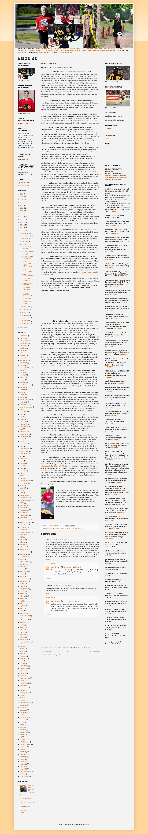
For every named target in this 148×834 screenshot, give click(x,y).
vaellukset (23, 747)
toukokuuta (25, 312)
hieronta (22, 390)
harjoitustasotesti (25, 385)
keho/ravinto (24, 436)
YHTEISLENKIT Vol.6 (27, 802)
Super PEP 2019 (25, 675)
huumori (22, 397)
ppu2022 (22, 627)
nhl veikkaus (24, 549)
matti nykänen (24, 510)
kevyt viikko (23, 444)
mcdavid (22, 512)
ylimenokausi (24, 776)
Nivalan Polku (22, 52)
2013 (22, 230)
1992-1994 (108, 179)
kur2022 (22, 466)
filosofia (22, 375)
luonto (22, 490)
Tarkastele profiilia (23, 185)
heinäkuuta (25, 307)
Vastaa (48, 559)
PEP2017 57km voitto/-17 (96, 50)
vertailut (22, 757)
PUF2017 (23, 632)
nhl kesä (22, 542)
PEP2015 (23, 591)
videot (22, 759)
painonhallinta (24, 579)
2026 (22, 194)
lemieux (22, 478)
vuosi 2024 (23, 769)
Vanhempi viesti (94, 651)
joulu (21, 409)
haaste (22, 380)
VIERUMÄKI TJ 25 (28, 254)
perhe (22, 611)
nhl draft (22, 539)
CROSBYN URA (25, 367)
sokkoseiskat (24, 668)
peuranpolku (24, 613)
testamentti (23, 705)
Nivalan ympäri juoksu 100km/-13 (81, 48)
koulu (21, 461)
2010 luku (23, 348)
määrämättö (24, 534)
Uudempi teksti (46, 651)
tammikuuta (26, 323)
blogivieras (23, 363)
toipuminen (23, 712)
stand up (22, 671)
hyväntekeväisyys (25, 399)
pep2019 (22, 601)
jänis (21, 429)
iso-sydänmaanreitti (26, 407)
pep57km (23, 608)
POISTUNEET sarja (26, 616)
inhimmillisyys (24, 404)
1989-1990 (118, 177)
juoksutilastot (24, 426)
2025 (22, 197)
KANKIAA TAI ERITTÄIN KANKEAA (26, 289)
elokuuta (25, 244)
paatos (22, 576)
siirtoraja (22, 663)
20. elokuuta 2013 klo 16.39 (72, 601)
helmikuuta (25, 321)
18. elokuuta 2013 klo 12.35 (72, 567)
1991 (125, 177)
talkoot (22, 690)
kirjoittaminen (24, 453)
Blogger (86, 824)
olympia (22, 569)
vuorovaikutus (24, 761)
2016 (22, 222)
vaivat (80, 528)
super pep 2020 (25, 678)
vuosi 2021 (23, 764)
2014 (22, 228)
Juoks (22, 419)
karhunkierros (24, 434)
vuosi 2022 (23, 766)
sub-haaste (23, 673)
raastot (69, 528)
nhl (21, 537)
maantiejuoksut (24, 498)
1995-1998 (117, 179)
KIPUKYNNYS (26, 298)
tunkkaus (23, 720)
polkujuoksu (23, 620)
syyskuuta (25, 241)
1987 (107, 177)
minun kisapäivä (25, 520)
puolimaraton (24, 639)
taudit (21, 698)
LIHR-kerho (23, 483)
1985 (117, 175)
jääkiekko (23, 431)
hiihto (21, 392)
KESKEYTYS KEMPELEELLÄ (27, 279)
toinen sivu (23, 710)
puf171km (23, 630)
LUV (21, 493)
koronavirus (23, 458)
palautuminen (62, 528)
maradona (23, 505)
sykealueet (23, 685)
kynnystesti (23, 471)
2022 (22, 205)
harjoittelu (23, 382)
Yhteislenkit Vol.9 (25, 798)
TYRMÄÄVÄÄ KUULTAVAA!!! (27, 270)
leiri (21, 476)
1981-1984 (108, 175)
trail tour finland (25, 717)
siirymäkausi (24, 666)
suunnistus (23, 680)
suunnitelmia (24, 683)
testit (21, 707)
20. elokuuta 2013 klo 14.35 (62, 585)
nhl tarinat (23, 547)
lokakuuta (25, 239)
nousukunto (23, 564)
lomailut (22, 488)
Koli (21, 456)
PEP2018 (23, 598)
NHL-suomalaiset (25, 552)
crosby (22, 365)
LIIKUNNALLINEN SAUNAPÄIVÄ (27, 258)
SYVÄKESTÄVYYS (28, 251)
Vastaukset (51, 563)
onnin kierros (24, 571)
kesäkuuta (25, 309)
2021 (22, 208)
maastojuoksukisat (26, 500)
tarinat (22, 695)
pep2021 (22, 603)
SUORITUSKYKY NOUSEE (27, 284)
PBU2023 (23, 586)
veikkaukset (23, 754)
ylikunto (22, 774)
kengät (22, 439)
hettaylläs (23, 387)
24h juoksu (23, 350)
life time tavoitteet (25, 480)
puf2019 (22, 637)
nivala (22, 559)
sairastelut (74, 528)
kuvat (21, 468)
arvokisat (23, 355)
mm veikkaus (24, 525)
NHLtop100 (23, 557)
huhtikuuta (25, 315)
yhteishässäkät (24, 771)
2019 (22, 214)
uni (21, 737)
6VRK (22, 353)
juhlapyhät (23, 412)
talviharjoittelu (24, 693)
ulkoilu (22, 727)
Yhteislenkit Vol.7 (25, 806)
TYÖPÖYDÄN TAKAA (26, 247)
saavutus (23, 656)
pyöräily (22, 646)
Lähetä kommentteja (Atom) (53, 655)
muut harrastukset (25, 532)
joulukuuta (25, 233)
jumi (21, 417)
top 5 (21, 715)
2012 (22, 327)
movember (23, 527)
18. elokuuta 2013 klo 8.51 (58, 539)
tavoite (22, 700)
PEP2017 (23, 596)
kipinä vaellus (24, 451)
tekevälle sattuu (25, 702)
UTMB (22, 739)
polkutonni (23, 622)
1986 (122, 175)
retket (21, 651)
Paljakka (22, 584)
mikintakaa (23, 517)
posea (22, 625)
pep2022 (22, 606)
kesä (21, 441)
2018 (22, 216)
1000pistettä (24, 340)
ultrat (21, 734)
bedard (22, 358)
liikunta (22, 485)
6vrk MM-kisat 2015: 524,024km (75, 50)
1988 (111, 177)
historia (22, 395)
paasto (22, 574)
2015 (22, 225)
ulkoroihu (23, 729)
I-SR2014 (23, 402)
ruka (21, 653)
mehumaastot (24, 515)
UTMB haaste (24, 742)
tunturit (22, 722)
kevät (21, 446)
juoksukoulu (23, 424)
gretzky (22, 377)
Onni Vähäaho (55, 567)
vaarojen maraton (25, 744)
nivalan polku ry (25, 562)
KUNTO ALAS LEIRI (26, 302)
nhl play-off (23, 544)
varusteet (23, 752)
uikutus (22, 725)
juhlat (21, 414)
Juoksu (50, 528)
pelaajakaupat (24, 589)
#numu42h (23, 336)
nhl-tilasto (23, 554)
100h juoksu (24, 343)
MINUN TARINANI (26, 522)
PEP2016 (23, 593)
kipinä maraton (24, 449)
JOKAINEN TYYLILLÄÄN (27, 295)
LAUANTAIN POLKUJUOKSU (28, 275)
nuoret (22, 566)
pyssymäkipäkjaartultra (27, 642)
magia (22, 503)
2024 (22, 200)
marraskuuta (26, 236)
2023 (22, 202)
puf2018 (22, 634)
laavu (21, 473)
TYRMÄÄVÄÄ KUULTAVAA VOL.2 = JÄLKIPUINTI (27, 264)
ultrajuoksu (23, 732)
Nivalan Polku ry (44, 52)
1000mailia (23, 338)
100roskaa (23, 345)
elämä (22, 370)
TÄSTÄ (27, 123)
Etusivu (69, 651)
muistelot (23, 530)
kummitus (23, 463)
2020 (22, 211)
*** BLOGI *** (124, 241)
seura (21, 661)
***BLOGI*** (115, 211)
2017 (22, 219)
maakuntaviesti (24, 495)
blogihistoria (24, 360)
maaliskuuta (26, 318)
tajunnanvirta (24, 688)
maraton (55, 528)
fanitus (22, 372)
